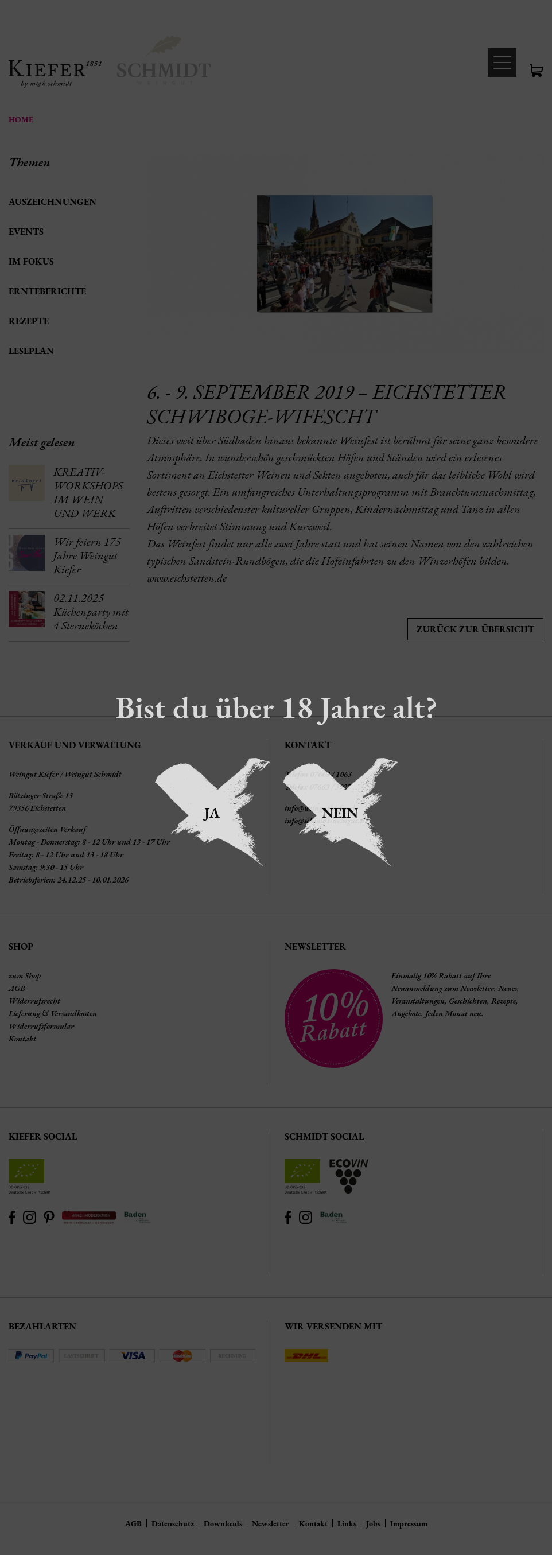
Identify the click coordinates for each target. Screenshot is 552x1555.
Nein (340, 812)
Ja (212, 812)
